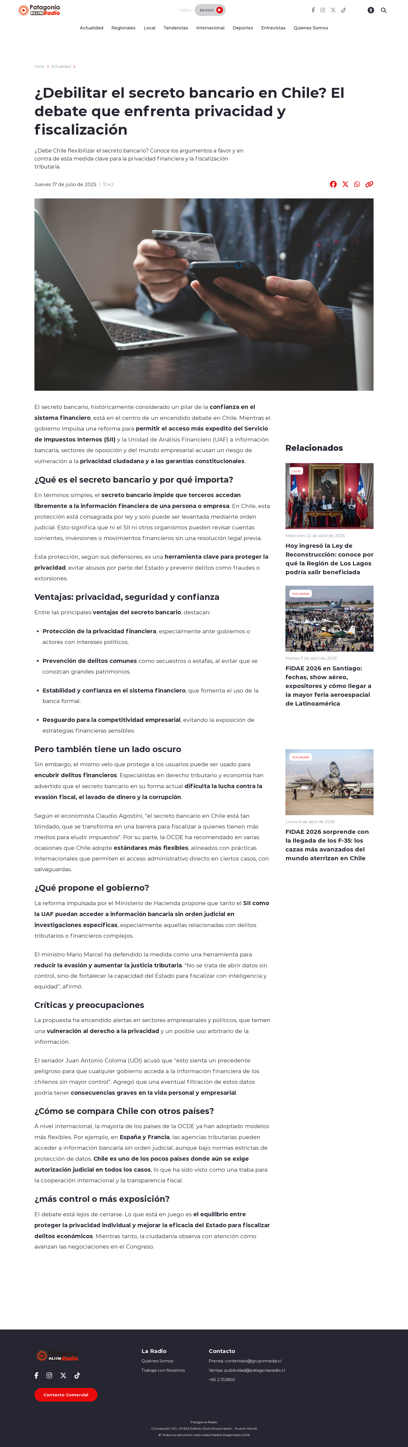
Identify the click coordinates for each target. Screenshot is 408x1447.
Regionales (123, 27)
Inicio (39, 66)
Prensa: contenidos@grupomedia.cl (245, 1361)
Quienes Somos (311, 27)
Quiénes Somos (157, 1361)
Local (149, 27)
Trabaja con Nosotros (163, 1370)
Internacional (210, 27)
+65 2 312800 (222, 1380)
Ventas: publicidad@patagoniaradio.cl (247, 1370)
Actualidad (91, 27)
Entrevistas (273, 27)
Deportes (243, 27)
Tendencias (175, 27)
